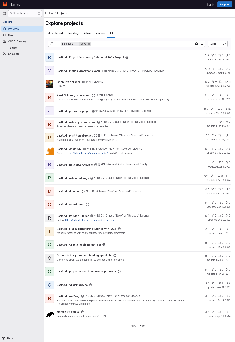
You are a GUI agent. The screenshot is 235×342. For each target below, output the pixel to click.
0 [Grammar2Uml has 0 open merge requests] (221, 283)
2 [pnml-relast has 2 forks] (214, 135)
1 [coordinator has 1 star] (207, 202)
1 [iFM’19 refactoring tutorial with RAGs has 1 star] (207, 228)
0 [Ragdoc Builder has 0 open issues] (228, 215)
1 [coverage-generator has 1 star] (207, 269)
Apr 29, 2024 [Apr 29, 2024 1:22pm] (224, 316)
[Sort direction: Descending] (225, 44)
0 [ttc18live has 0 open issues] (228, 312)
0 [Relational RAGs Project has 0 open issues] (228, 55)
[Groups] (22, 35)
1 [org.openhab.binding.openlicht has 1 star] (207, 255)
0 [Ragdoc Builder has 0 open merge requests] (220, 215)
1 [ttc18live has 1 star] (207, 312)
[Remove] (92, 44)
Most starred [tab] (58, 33)
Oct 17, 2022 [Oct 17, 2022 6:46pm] (224, 139)
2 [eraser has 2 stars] (207, 81)
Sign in (210, 4)
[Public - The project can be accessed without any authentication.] (130, 57)
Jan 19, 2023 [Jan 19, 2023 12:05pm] (224, 59)
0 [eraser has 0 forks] (214, 81)
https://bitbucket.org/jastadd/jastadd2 (90, 153)
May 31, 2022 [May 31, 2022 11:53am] (224, 152)
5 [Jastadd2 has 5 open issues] (228, 148)
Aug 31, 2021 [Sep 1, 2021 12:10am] (224, 260)
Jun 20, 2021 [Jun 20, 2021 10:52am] (224, 273)
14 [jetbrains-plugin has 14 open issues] (228, 108)
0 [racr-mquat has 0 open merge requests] (220, 95)
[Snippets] (22, 54)
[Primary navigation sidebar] (4, 14)
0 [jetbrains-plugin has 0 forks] (213, 108)
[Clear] (196, 44)
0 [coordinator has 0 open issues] (228, 202)
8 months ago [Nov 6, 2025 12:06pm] (223, 73)
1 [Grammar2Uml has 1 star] (207, 283)
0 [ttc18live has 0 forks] (213, 312)
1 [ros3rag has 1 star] (207, 295)
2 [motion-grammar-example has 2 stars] (207, 68)
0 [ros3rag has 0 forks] (213, 295)
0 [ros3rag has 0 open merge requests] (220, 295)
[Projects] (22, 29)
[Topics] (22, 47)
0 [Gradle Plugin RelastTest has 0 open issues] (228, 242)
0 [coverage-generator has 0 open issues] (228, 269)
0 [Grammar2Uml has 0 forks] (214, 283)
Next (145, 325)
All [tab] (114, 33)
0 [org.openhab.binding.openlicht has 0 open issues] (228, 255)
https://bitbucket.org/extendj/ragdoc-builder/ (92, 220)
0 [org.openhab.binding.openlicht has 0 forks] (213, 255)
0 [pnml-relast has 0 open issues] (228, 135)
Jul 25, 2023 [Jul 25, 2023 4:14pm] (224, 193)
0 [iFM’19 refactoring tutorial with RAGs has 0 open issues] (228, 228)
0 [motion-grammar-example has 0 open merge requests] (220, 68)
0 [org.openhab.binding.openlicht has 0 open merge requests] (220, 255)
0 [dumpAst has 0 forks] (213, 189)
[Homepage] (5, 4)
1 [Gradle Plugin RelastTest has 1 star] (207, 242)
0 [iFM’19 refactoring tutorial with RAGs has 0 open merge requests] (220, 228)
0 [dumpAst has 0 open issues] (228, 189)
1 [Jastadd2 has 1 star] (207, 148)
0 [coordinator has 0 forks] (213, 202)
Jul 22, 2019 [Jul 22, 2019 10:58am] (224, 99)
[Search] (144, 44)
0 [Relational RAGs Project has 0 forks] (213, 55)
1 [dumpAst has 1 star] (207, 189)
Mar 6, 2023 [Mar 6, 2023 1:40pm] (224, 247)
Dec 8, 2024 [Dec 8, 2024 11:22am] (224, 180)
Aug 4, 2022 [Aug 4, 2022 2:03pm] (224, 300)
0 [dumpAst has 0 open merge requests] (220, 189)
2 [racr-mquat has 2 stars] (206, 95)
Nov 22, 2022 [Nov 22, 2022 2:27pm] (224, 287)
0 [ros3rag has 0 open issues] (228, 295)
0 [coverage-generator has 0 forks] (213, 269)
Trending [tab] (76, 33)
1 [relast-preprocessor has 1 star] (221, 121)
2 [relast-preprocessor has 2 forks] (228, 121)
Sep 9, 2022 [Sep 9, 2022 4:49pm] (224, 219)
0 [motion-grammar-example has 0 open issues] (228, 68)
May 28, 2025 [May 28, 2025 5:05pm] (223, 113)
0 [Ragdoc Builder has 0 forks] (213, 215)
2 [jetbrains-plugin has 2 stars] (206, 108)
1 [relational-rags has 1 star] (206, 175)
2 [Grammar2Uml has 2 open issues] (228, 283)
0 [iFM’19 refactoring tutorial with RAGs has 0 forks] (213, 228)
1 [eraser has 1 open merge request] (221, 81)
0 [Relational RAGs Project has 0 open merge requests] (220, 55)
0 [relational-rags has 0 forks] (213, 175)
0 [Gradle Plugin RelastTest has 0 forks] (213, 242)
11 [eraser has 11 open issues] (228, 81)
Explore (16, 4)
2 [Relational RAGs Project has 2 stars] (206, 55)
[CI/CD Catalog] (22, 41)
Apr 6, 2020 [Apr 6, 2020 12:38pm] (224, 166)
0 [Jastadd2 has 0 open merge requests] (220, 148)
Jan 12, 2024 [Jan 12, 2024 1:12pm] (224, 126)
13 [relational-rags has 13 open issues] (228, 175)
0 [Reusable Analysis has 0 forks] (220, 162)
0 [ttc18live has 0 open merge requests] (220, 312)
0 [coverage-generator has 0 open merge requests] (220, 269)
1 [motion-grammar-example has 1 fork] (214, 68)
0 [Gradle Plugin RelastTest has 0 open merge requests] (220, 242)
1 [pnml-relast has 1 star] (207, 135)
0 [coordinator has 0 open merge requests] (220, 202)
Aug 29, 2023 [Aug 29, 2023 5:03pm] (223, 85)
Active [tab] (90, 33)
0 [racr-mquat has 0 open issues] (228, 95)
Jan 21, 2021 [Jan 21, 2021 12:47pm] (224, 233)
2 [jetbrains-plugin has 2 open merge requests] (220, 108)
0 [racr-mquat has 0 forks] (213, 95)
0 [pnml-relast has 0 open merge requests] (220, 135)
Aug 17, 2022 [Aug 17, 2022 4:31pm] (224, 206)
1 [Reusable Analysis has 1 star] (214, 162)
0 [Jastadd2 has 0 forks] (213, 148)
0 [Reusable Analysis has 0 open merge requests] (228, 162)
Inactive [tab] (103, 33)
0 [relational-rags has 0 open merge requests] (220, 175)
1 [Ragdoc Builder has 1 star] (207, 215)
